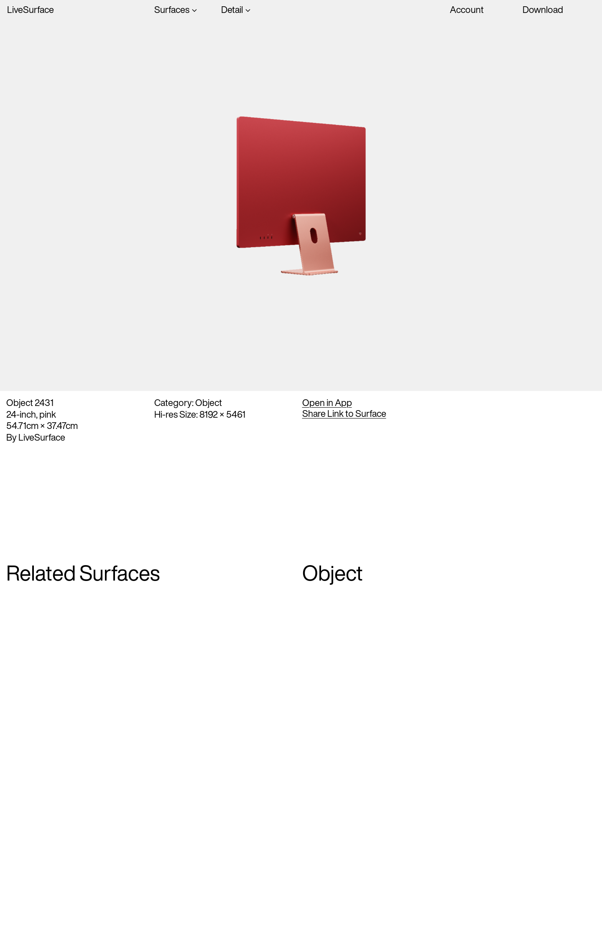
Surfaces (171, 10)
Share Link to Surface (344, 413)
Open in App (327, 402)
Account (467, 9)
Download (543, 9)
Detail (232, 10)
